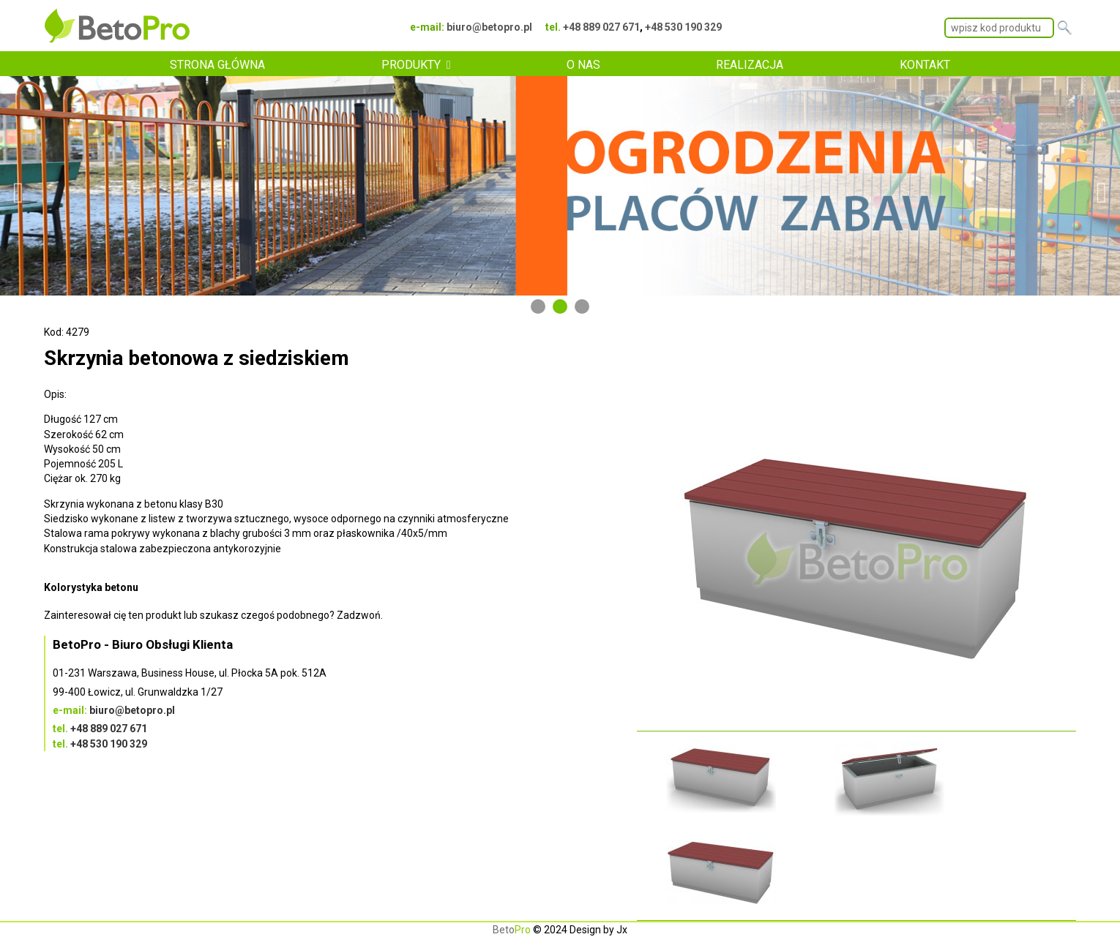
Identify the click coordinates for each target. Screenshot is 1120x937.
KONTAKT (925, 65)
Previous (18, 185)
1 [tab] (538, 306)
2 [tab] (560, 306)
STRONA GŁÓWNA (217, 65)
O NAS (583, 65)
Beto (512, 930)
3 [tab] (582, 306)
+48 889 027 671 (601, 27)
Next (1102, 185)
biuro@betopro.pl (489, 27)
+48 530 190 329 (683, 27)
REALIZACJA (749, 65)
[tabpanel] (560, 186)
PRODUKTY (411, 65)
